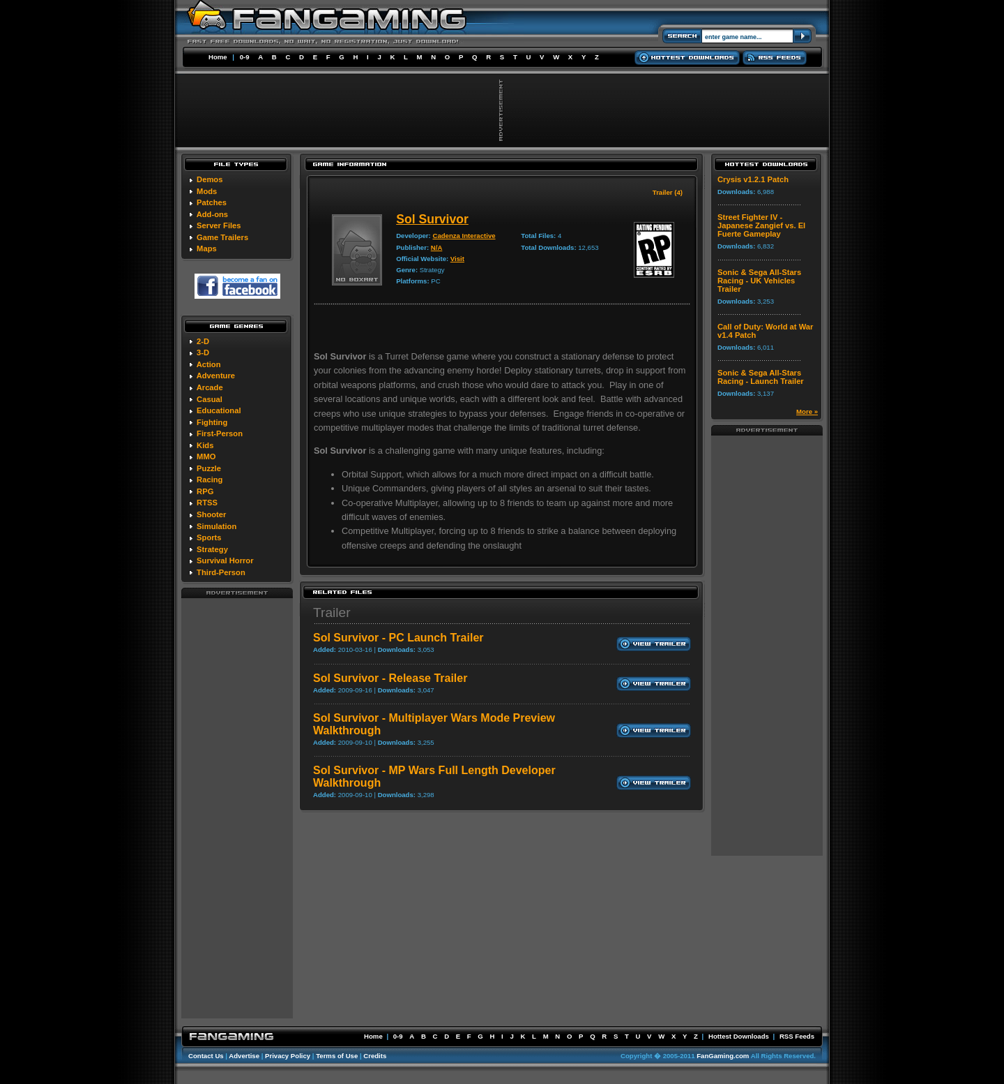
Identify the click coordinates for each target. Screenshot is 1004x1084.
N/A (437, 247)
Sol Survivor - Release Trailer (390, 678)
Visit (457, 258)
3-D (203, 352)
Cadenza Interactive (463, 235)
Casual (209, 399)
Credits (374, 1056)
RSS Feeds (796, 1036)
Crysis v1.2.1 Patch (753, 179)
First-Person (220, 433)
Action (209, 364)
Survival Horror (225, 560)
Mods (207, 191)
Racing (209, 479)
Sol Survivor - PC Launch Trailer (398, 638)
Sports (209, 537)
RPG (205, 491)
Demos (209, 179)
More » (807, 411)
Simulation (216, 526)
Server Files (219, 225)
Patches (212, 202)
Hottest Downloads (738, 1036)
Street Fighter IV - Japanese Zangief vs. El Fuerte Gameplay (761, 225)
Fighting (212, 422)
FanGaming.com (723, 1056)
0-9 (245, 57)
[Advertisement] (237, 807)
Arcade (210, 387)
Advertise (244, 1056)
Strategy (212, 549)
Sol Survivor (432, 219)
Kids (205, 445)
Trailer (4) (668, 192)
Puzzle (209, 468)
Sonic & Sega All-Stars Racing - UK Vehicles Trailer (759, 280)
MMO (206, 456)
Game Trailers (222, 237)
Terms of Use (337, 1056)
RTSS (207, 502)
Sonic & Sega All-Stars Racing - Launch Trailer (760, 377)
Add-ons (212, 214)
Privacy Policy (287, 1056)
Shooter (211, 514)
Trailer (332, 612)
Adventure (216, 375)
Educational (219, 410)
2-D (203, 341)
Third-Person (221, 572)
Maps (207, 248)
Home (217, 57)
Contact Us (206, 1056)
